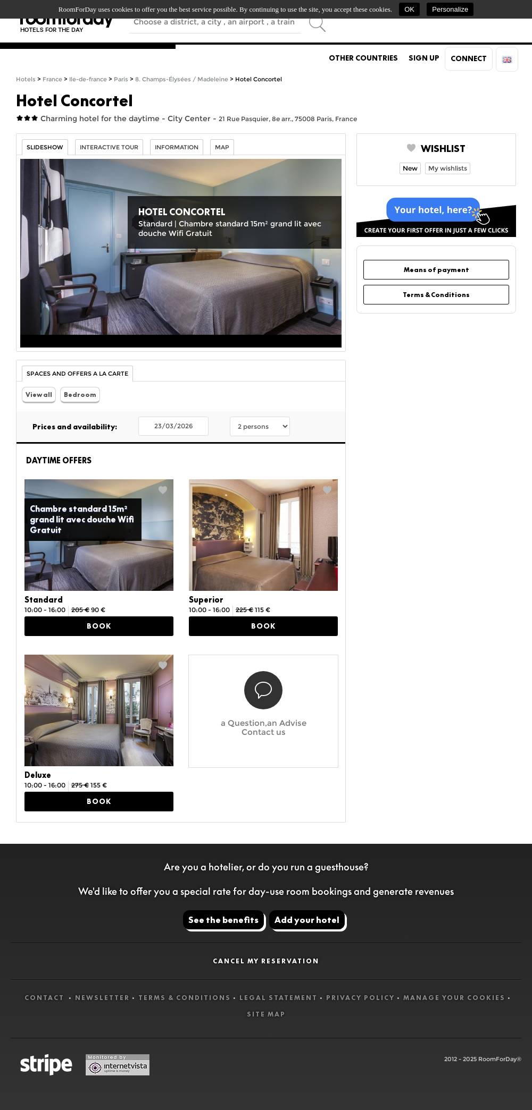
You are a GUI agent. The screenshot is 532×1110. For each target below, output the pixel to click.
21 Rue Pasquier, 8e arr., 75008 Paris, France (288, 119)
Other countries (363, 58)
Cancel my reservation (266, 961)
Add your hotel (307, 919)
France (52, 79)
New (410, 168)
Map (222, 147)
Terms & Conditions (436, 295)
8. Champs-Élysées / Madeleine (181, 79)
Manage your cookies (454, 998)
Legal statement (278, 998)
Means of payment (436, 270)
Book (99, 626)
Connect (469, 58)
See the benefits (223, 919)
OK (409, 9)
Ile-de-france (88, 79)
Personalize (450, 9)
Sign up (424, 58)
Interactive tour (109, 147)
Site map (266, 1014)
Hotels (26, 79)
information (176, 147)
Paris (121, 79)
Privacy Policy (360, 998)
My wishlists (447, 168)
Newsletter (102, 998)
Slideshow (45, 147)
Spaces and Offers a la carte (77, 373)
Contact (45, 998)
